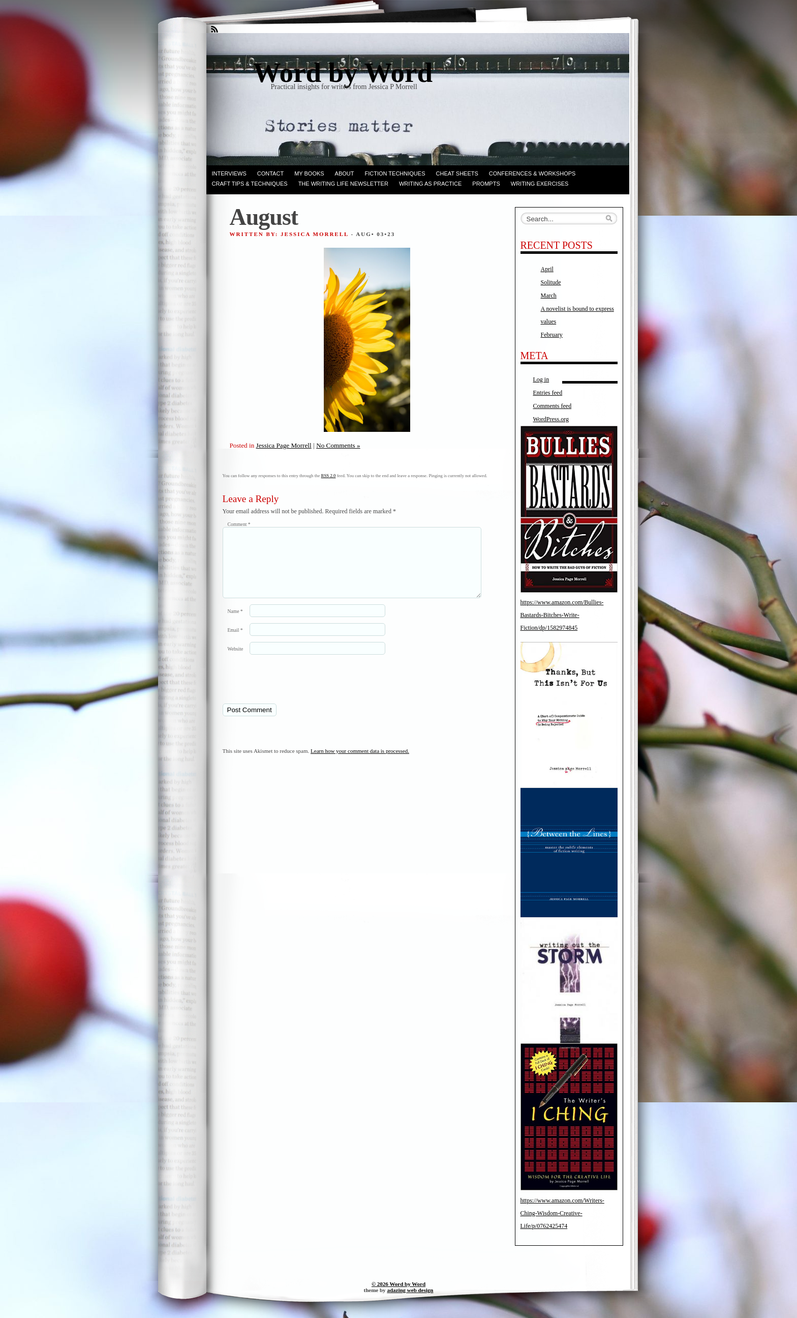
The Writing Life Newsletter (343, 184)
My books (309, 173)
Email (235, 642)
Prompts (486, 184)
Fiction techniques (395, 173)
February (552, 334)
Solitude (551, 282)
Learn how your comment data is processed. (360, 763)
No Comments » (338, 445)
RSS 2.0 (328, 475)
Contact (270, 173)
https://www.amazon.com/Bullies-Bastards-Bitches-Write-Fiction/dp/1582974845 (562, 615)
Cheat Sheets (457, 173)
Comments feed (552, 405)
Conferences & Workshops (532, 173)
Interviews (229, 173)
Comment (239, 524)
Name (235, 623)
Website (235, 661)
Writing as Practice (430, 184)
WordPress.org (551, 419)
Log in (541, 379)
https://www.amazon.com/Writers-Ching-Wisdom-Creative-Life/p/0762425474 (562, 1213)
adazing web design (410, 1290)
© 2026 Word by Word (398, 1284)
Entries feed (548, 392)
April (547, 269)
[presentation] (292, 691)
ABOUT (344, 173)
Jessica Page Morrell (284, 445)
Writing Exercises (540, 184)
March (549, 295)
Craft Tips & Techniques (250, 184)
